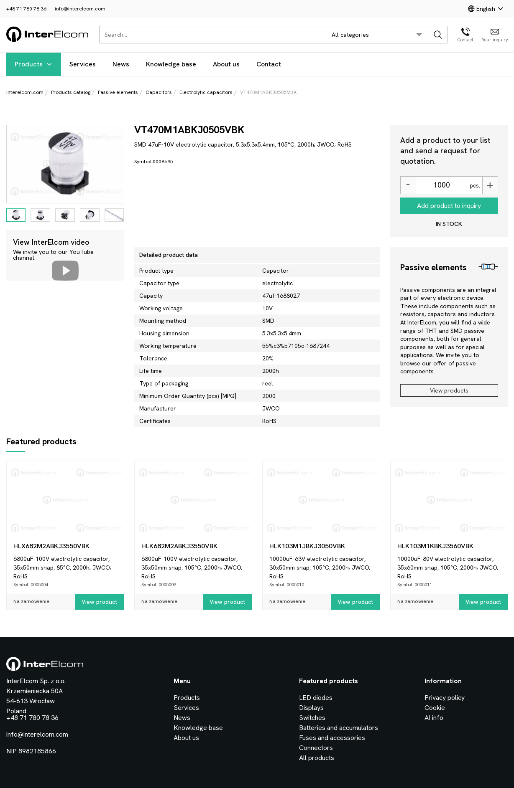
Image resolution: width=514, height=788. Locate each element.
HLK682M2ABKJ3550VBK (179, 546)
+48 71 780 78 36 (26, 8)
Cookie (434, 707)
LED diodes (315, 697)
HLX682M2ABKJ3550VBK (51, 546)
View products (449, 390)
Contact (268, 64)
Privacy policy (444, 697)
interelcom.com (24, 92)
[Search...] (211, 34)
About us (226, 64)
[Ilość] (442, 185)
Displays (311, 707)
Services (82, 64)
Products (34, 64)
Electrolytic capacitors (206, 92)
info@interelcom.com (80, 8)
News (121, 64)
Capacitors (159, 92)
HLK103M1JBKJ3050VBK (307, 546)
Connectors (316, 747)
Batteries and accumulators (338, 727)
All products (316, 757)
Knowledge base (171, 64)
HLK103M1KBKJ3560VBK (435, 546)
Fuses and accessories (332, 737)
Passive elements (118, 92)
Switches (312, 717)
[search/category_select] (377, 34)
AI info (433, 717)
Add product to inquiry (449, 205)
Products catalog (70, 92)
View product (99, 602)
